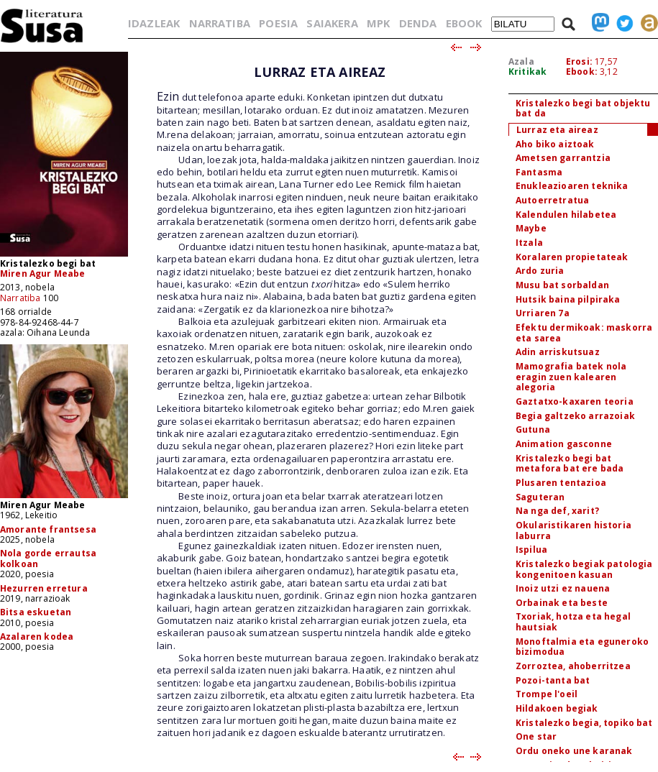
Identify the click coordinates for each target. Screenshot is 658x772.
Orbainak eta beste (562, 603)
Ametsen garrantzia (563, 158)
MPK (378, 23)
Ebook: (582, 71)
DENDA (418, 23)
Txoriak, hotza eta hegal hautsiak (573, 621)
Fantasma (539, 172)
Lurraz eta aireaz (557, 130)
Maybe (531, 228)
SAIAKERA (331, 23)
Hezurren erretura (44, 588)
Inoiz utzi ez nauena (563, 588)
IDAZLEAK (154, 23)
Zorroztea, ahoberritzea (573, 666)
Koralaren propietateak (572, 257)
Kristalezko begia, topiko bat (584, 723)
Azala (521, 61)
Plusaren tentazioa (561, 483)
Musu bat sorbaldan (562, 285)
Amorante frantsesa (48, 529)
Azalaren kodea (36, 636)
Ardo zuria (540, 271)
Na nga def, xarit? (557, 511)
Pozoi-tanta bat (553, 680)
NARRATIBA (219, 23)
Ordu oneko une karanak (574, 751)
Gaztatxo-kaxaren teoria (575, 401)
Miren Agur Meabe (43, 273)
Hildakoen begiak (557, 708)
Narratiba (20, 298)
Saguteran (540, 497)
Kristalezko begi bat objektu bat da (583, 108)
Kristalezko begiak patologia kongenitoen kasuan (584, 569)
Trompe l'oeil (546, 694)
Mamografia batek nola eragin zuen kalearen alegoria (571, 376)
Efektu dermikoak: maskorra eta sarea (584, 332)
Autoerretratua (552, 200)
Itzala (529, 242)
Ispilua (531, 549)
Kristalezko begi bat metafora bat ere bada (569, 463)
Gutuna (533, 429)
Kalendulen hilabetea (566, 214)
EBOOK (464, 23)
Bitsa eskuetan (35, 612)
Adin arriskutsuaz (558, 352)
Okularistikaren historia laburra (573, 530)
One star (536, 736)
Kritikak (527, 71)
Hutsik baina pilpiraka (568, 299)
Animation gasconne (564, 444)
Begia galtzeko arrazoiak (575, 416)
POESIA (278, 23)
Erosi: (579, 61)
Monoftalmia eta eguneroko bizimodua (582, 646)
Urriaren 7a (543, 313)
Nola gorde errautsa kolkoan (48, 558)
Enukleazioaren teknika (572, 186)
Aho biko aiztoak (555, 144)
